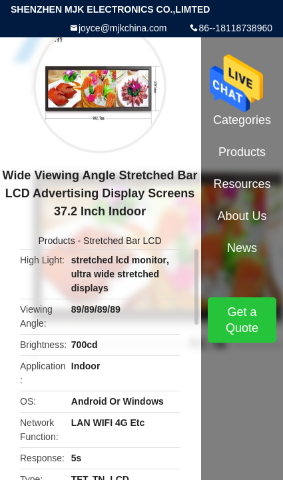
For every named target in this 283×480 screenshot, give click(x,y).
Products (56, 240)
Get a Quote (242, 320)
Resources (241, 184)
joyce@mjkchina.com (122, 28)
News (242, 248)
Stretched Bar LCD (122, 240)
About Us (241, 216)
